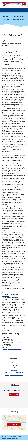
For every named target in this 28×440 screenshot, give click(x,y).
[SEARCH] (13, 4)
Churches (14, 365)
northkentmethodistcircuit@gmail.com (14, 390)
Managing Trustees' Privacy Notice (14, 375)
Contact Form (14, 394)
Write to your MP (8, 51)
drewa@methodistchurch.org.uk (12, 349)
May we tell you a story (13, 55)
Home (14, 363)
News (8, 20)
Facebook (4, 48)
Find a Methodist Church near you (14, 372)
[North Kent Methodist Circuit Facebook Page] (3, 4)
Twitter (10, 48)
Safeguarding (14, 370)
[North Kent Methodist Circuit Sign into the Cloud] (4, 5)
